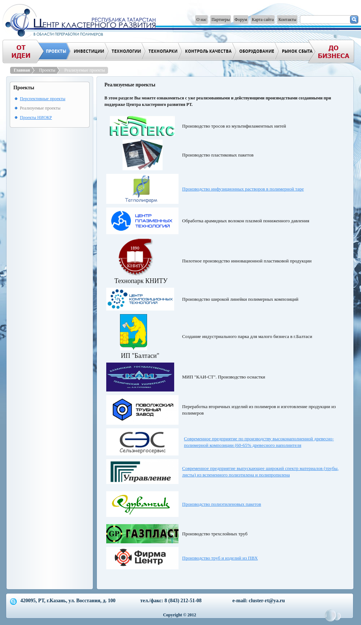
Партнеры (220, 19)
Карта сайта (263, 19)
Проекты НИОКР (36, 117)
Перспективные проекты (42, 98)
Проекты (48, 70)
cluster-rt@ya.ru (267, 600)
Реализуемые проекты (84, 70)
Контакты (287, 19)
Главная (23, 70)
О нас (201, 19)
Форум (241, 19)
